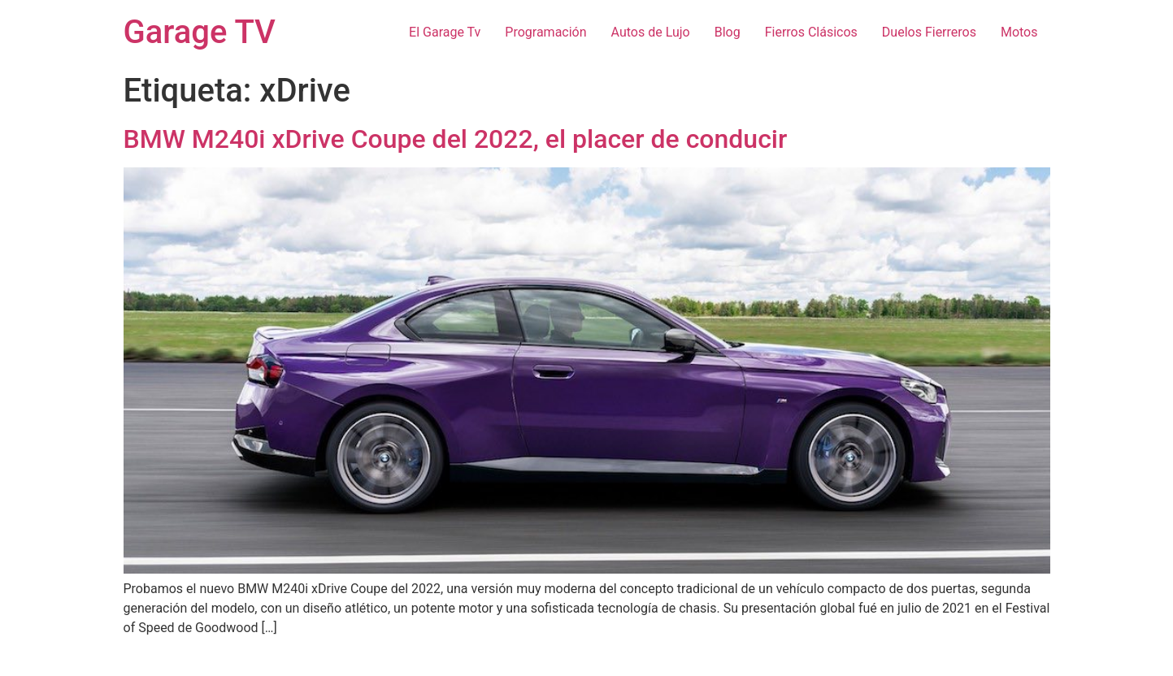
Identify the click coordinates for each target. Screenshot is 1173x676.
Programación (545, 32)
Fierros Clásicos (811, 32)
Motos (1019, 32)
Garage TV (200, 32)
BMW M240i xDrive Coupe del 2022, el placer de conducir (456, 139)
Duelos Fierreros (929, 32)
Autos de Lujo (650, 32)
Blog (728, 32)
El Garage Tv (444, 32)
